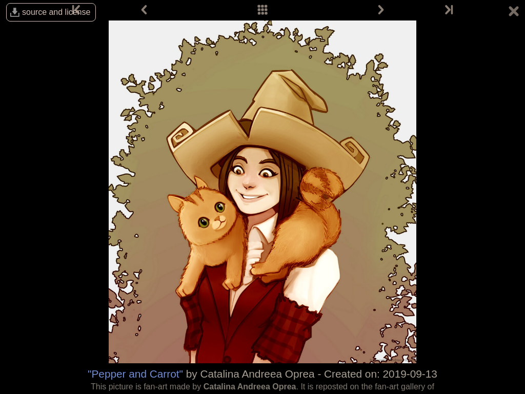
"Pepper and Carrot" (135, 374)
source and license (56, 12)
